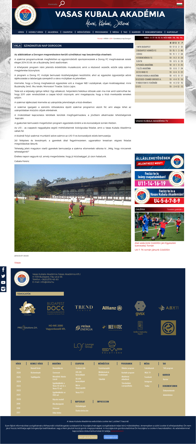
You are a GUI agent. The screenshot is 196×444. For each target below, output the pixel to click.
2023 (19, 386)
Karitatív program (128, 372)
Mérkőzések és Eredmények (104, 373)
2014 (110, 38)
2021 (18, 394)
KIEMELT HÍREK (36, 32)
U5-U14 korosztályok (80, 380)
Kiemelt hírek (35, 368)
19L (174, 37)
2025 (19, 377)
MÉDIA (116, 32)
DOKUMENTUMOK (153, 32)
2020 (19, 399)
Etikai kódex (57, 412)
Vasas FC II (79, 392)
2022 (19, 390)
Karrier (165, 379)
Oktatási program (128, 368)
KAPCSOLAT (172, 32)
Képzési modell (58, 399)
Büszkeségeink (58, 403)
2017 (18, 412)
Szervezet (56, 372)
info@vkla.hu (47, 282)
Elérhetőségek (81, 406)
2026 (19, 372)
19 (151, 37)
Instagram (148, 381)
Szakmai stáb (80, 368)
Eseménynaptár (104, 368)
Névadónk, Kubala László (59, 377)
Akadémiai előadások (125, 377)
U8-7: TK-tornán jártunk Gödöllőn (152, 249)
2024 (19, 381)
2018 (18, 408)
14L (181, 37)
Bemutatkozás (58, 368)
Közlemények (35, 372)
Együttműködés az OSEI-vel (59, 393)
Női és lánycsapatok (80, 386)
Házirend (56, 408)
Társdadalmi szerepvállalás (127, 384)
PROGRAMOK (101, 32)
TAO (125, 32)
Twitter (147, 386)
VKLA (17, 45)
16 (156, 37)
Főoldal (100, 38)
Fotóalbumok (149, 368)
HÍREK (21, 32)
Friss (18, 368)
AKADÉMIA (53, 32)
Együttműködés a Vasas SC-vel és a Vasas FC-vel (59, 386)
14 (162, 37)
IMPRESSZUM (103, 401)
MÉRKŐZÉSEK (83, 32)
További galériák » (175, 209)
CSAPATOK (68, 32)
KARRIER (136, 32)
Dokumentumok (168, 390)
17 (153, 37)
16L (177, 37)
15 (159, 37)
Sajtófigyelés (35, 377)
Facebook (148, 377)
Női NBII (168, 37)
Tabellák (102, 379)
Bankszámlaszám (82, 410)
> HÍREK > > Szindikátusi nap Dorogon (114, 38)
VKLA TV (148, 372)
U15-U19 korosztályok (80, 373)
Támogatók (24, 293)
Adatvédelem (117, 431)
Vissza (17, 262)
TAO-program (168, 368)
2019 (18, 403)
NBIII (146, 37)
